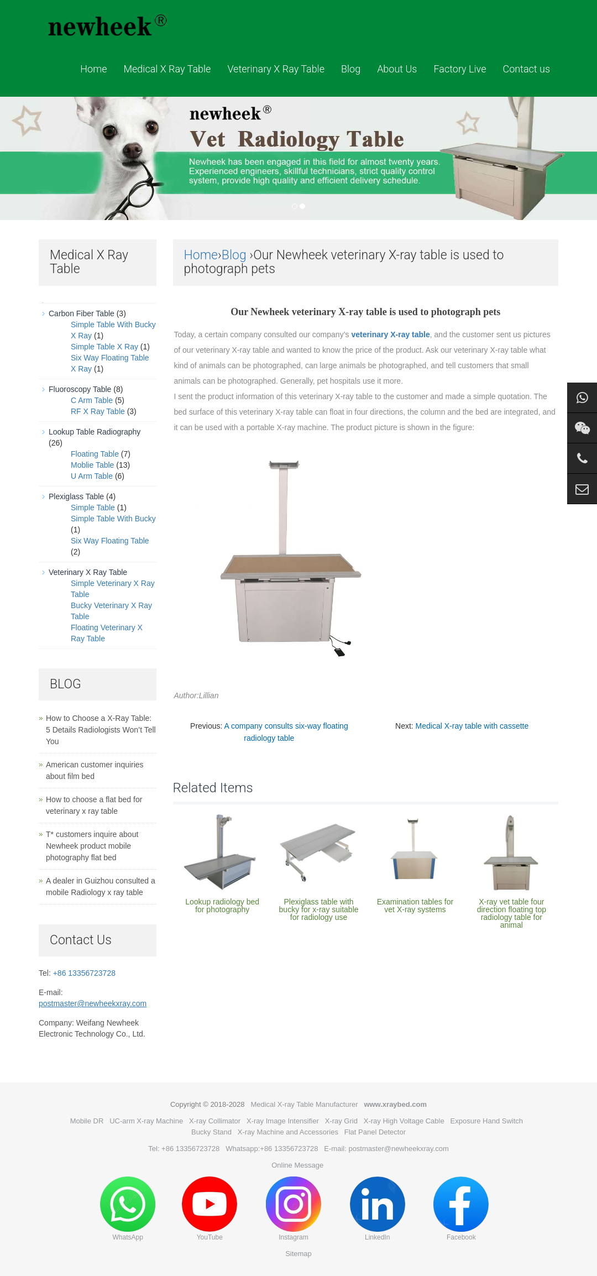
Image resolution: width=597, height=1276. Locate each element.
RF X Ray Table (98, 411)
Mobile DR (87, 1121)
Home (93, 69)
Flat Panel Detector (375, 1132)
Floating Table (95, 453)
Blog (350, 69)
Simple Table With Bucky (113, 518)
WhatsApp (127, 1208)
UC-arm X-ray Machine (146, 1121)
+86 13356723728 (84, 973)
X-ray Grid (341, 1121)
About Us (397, 69)
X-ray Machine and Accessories (288, 1132)
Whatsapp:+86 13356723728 (272, 1148)
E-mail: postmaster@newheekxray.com (386, 1148)
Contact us (526, 69)
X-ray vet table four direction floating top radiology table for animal (511, 913)
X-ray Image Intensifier (283, 1121)
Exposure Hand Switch (487, 1121)
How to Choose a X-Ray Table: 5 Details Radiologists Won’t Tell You (101, 730)
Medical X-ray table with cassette (472, 725)
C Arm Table (92, 400)
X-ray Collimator (214, 1121)
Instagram (293, 1208)
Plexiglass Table (76, 496)
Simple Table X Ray (104, 346)
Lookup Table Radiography (94, 431)
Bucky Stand (211, 1132)
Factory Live (459, 69)
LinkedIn (377, 1208)
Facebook (461, 1208)
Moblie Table (92, 465)
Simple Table (93, 507)
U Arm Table (92, 476)
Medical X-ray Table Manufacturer (304, 1104)
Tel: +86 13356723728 (183, 1148)
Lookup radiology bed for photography (222, 905)
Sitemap (298, 1253)
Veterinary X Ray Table (275, 69)
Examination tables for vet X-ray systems (415, 905)
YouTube (209, 1208)
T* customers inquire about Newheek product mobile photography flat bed (92, 846)
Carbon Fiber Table (81, 313)
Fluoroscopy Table (80, 389)
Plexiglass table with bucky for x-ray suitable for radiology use (319, 909)
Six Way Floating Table (110, 540)
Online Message (297, 1165)
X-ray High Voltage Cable (404, 1121)
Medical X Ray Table (167, 69)
